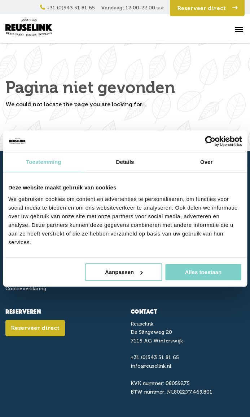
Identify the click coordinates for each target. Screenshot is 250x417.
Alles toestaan (203, 272)
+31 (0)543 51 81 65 (67, 8)
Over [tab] (206, 162)
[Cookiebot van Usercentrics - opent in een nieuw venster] (210, 141)
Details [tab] (125, 162)
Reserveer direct (207, 8)
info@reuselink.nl (151, 366)
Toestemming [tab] (43, 162)
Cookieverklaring (26, 289)
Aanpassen (123, 272)
